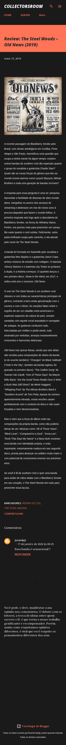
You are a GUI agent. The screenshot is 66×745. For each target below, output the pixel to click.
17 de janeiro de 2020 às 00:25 (35, 544)
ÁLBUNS (25, 15)
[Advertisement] (33, 676)
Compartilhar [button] (13, 513)
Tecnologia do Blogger (33, 726)
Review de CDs (31, 503)
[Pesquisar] (51, 6)
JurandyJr (20, 540)
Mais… (43, 15)
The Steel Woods (15, 508)
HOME (8, 15)
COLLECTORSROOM (23, 6)
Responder (23, 554)
